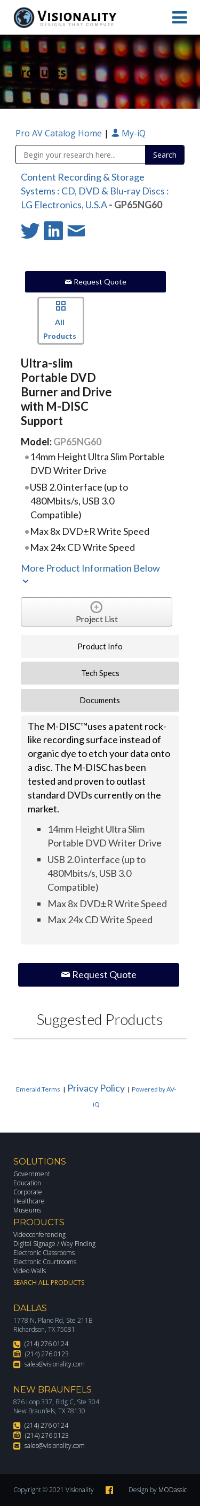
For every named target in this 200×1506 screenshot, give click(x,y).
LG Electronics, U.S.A (64, 204)
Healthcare (29, 1201)
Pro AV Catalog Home (59, 133)
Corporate (27, 1191)
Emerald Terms (38, 1089)
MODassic (172, 1489)
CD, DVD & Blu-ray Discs (113, 191)
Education (27, 1182)
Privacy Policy (96, 1088)
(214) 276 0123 (47, 1353)
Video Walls (29, 1270)
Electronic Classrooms (44, 1252)
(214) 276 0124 (46, 1343)
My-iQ (128, 133)
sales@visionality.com (55, 1364)
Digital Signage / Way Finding (54, 1243)
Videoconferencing (39, 1234)
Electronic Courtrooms (44, 1261)
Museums (27, 1210)
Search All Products (48, 1282)
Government (31, 1173)
